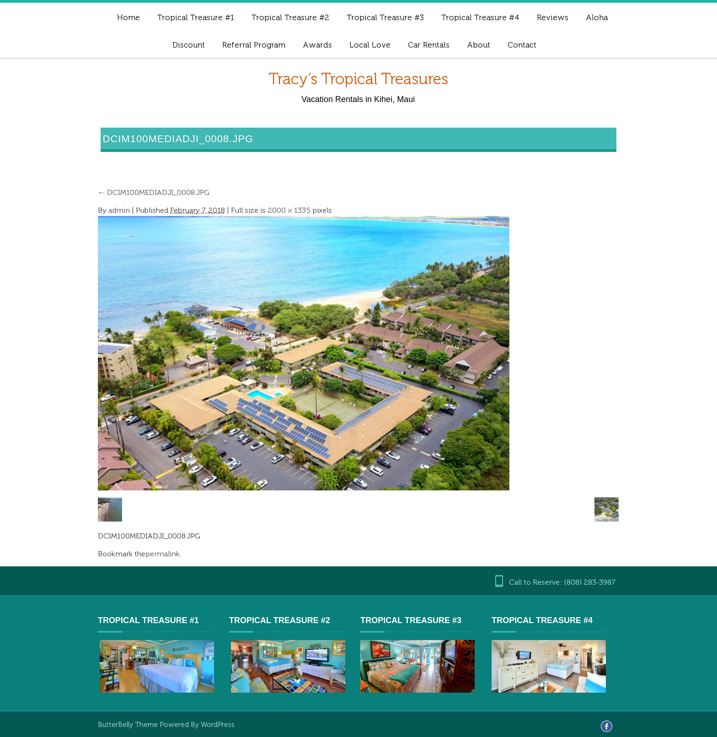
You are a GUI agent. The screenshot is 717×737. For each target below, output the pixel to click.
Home (128, 17)
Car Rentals (428, 44)
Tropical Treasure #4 (480, 17)
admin (119, 210)
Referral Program (253, 44)
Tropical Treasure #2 (290, 17)
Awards (317, 44)
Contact (522, 44)
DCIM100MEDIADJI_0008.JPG (153, 192)
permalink (162, 553)
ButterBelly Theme (129, 725)
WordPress (218, 725)
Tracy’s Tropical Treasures (358, 79)
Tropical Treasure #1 (195, 17)
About (478, 44)
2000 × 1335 (289, 210)
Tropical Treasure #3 (385, 17)
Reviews (552, 17)
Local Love (370, 44)
